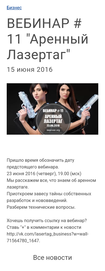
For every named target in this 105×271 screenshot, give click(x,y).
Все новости (52, 258)
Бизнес (14, 7)
